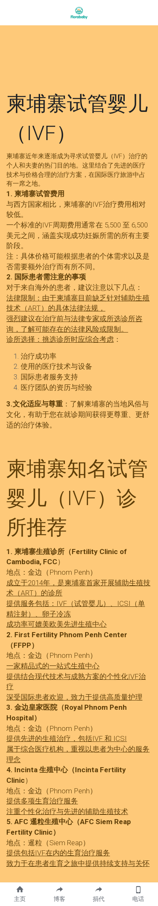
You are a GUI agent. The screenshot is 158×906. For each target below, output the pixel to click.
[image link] (79, 12)
